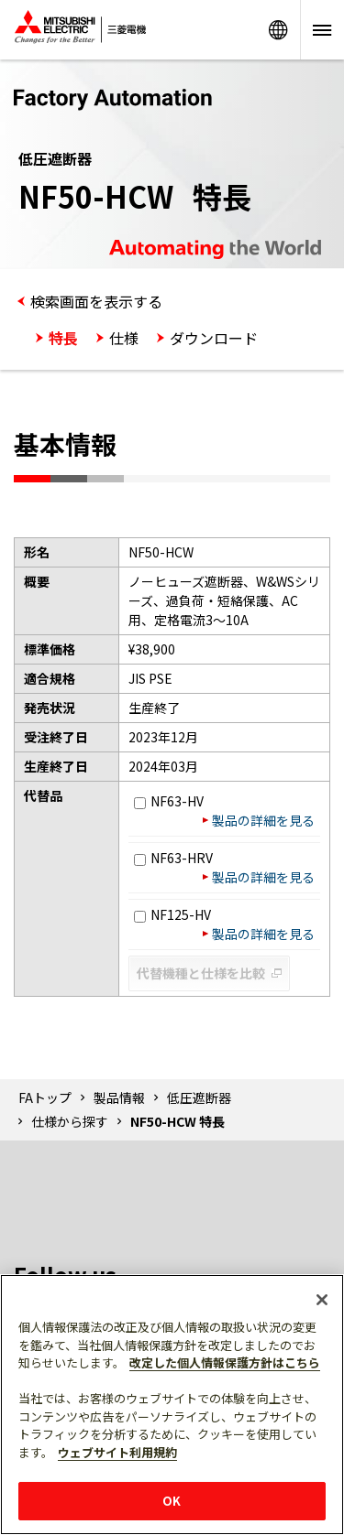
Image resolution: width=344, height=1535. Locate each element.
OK (171, 1500)
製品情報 (119, 1097)
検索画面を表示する (96, 301)
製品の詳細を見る (263, 820)
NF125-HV (172, 914)
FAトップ (45, 1097)
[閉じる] (322, 1300)
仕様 (124, 338)
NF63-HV (169, 801)
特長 (63, 338)
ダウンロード (214, 338)
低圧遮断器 (199, 1097)
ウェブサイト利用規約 (117, 1452)
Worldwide (278, 29)
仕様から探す (69, 1121)
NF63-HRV (173, 858)
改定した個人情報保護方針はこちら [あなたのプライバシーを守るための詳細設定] (224, 1362)
